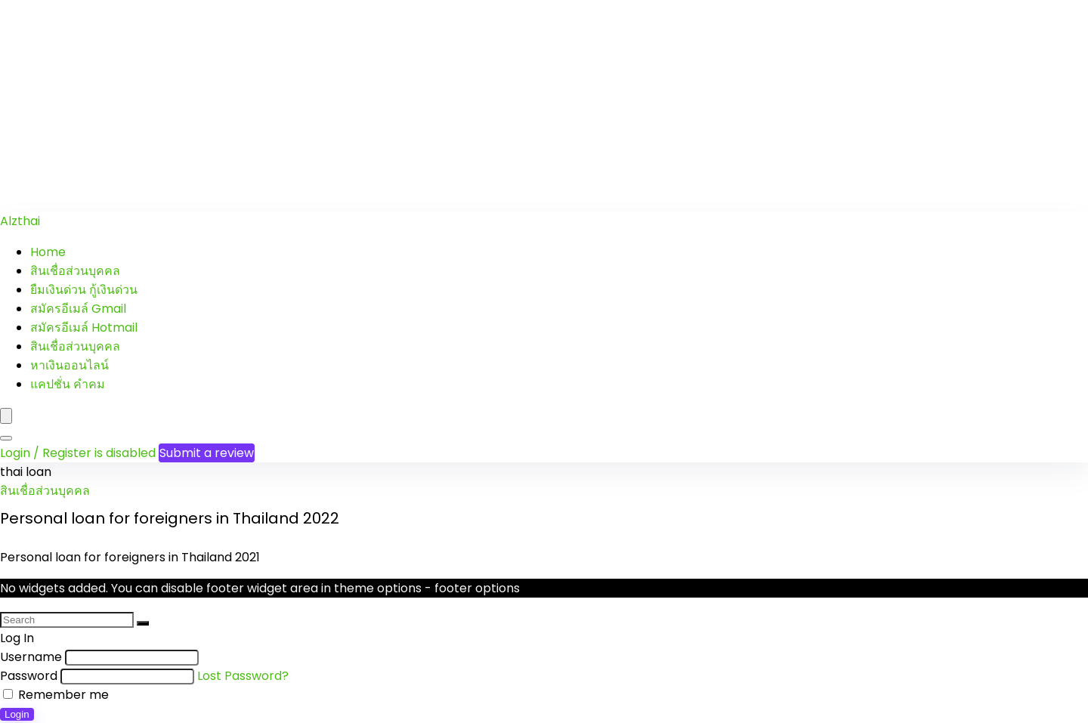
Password (28, 675)
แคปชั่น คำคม (67, 384)
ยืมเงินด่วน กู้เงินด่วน (84, 289)
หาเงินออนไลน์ (69, 365)
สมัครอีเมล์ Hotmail (84, 327)
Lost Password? (243, 675)
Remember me (56, 694)
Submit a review (206, 453)
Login (17, 714)
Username (31, 657)
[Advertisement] (453, 106)
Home (48, 252)
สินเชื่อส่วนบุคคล (75, 271)
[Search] (6, 438)
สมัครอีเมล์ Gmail (78, 308)
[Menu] (6, 416)
